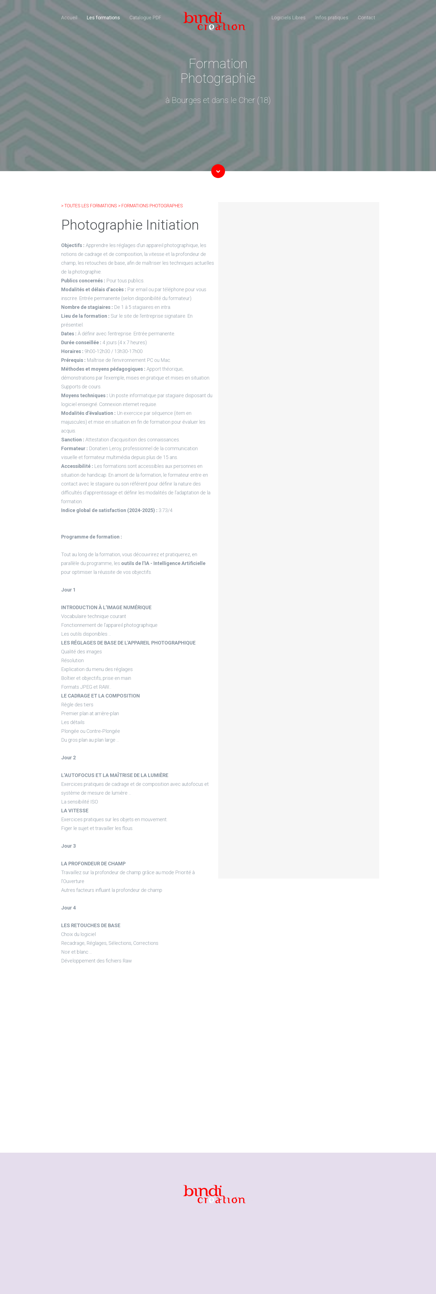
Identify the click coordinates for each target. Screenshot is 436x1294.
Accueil (69, 17)
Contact (366, 17)
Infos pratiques (331, 17)
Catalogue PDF (145, 17)
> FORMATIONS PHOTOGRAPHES (150, 205)
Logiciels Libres (289, 17)
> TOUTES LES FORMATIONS (89, 205)
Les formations (103, 17)
